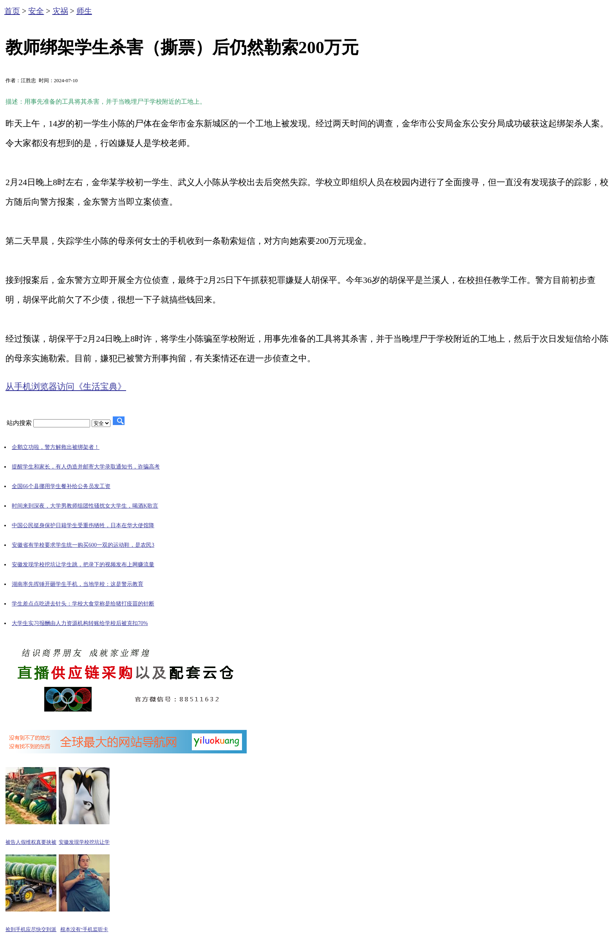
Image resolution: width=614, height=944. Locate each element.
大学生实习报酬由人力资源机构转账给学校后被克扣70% (80, 623)
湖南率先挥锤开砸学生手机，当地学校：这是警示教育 (77, 584)
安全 (36, 11)
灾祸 (60, 11)
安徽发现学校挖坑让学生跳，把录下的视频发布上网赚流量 (83, 564)
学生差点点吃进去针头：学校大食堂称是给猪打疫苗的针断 (83, 604)
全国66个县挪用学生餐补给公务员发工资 (61, 486)
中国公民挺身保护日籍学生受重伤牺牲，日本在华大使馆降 (83, 525)
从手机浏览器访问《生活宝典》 (65, 386)
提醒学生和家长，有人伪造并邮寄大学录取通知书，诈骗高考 (86, 467)
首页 (12, 11)
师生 (84, 11)
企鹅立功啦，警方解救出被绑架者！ (55, 447)
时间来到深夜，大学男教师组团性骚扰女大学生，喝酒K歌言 (85, 506)
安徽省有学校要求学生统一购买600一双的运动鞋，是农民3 (83, 545)
